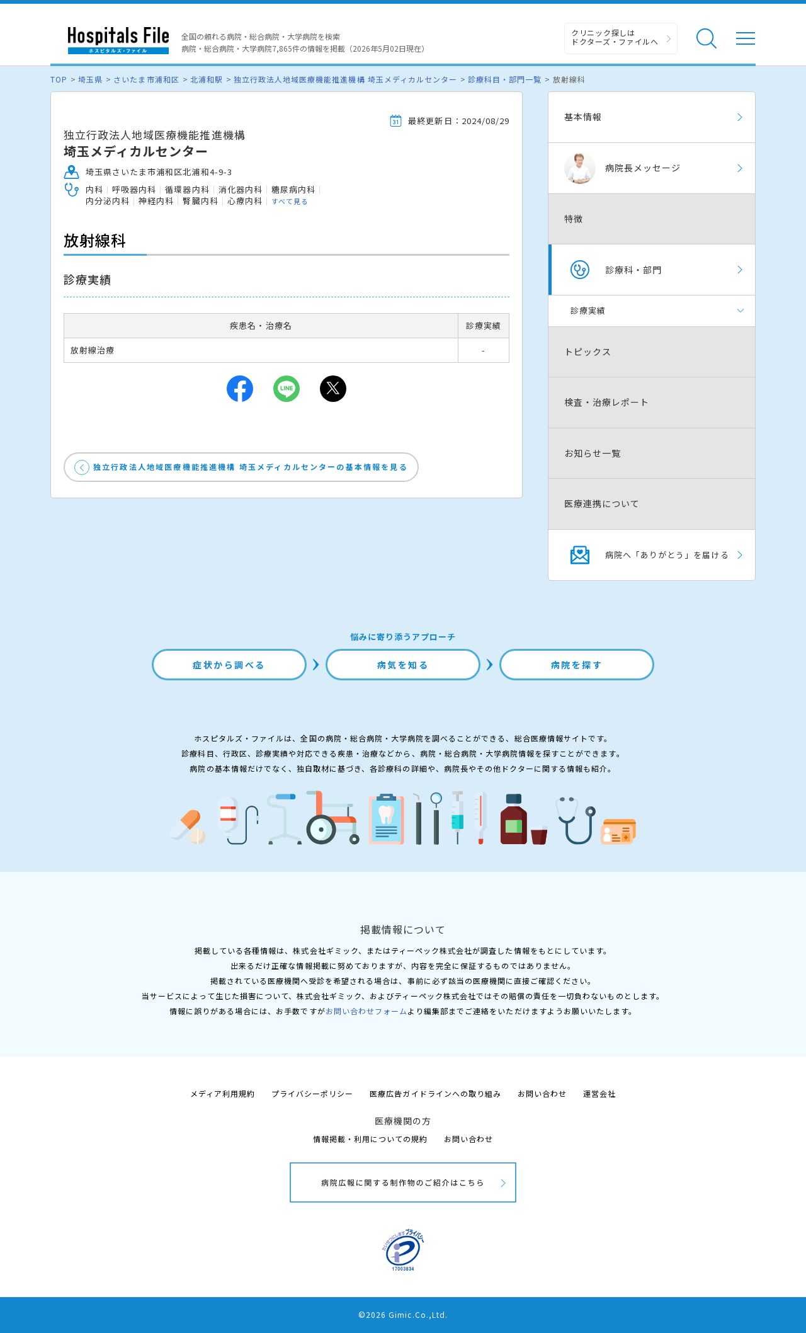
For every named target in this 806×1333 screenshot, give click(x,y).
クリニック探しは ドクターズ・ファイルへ (615, 37)
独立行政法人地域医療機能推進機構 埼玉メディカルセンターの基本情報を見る (250, 466)
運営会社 (599, 1093)
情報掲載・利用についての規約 (370, 1138)
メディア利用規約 (222, 1093)
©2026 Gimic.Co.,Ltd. (403, 1314)
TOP (58, 79)
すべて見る (290, 201)
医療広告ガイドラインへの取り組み (435, 1093)
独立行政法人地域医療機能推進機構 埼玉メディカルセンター (345, 79)
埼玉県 (90, 79)
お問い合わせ (542, 1093)
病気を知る (403, 664)
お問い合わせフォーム (366, 1010)
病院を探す (577, 664)
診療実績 (588, 310)
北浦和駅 (206, 79)
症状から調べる (229, 664)
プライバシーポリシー (312, 1093)
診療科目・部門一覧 (505, 79)
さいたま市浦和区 (146, 79)
